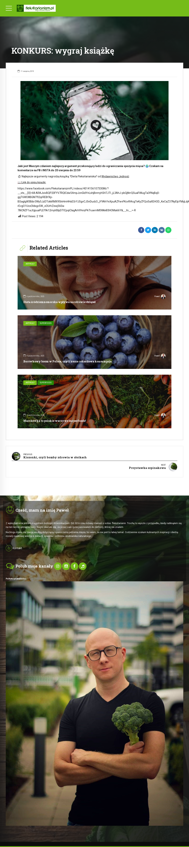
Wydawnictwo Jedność (115, 176)
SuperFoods (45, 323)
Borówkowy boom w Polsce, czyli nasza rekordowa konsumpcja (67, 361)
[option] (94, 120)
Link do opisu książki (32, 182)
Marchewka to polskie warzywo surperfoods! (54, 421)
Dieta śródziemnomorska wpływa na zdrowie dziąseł (59, 302)
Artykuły (30, 264)
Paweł (160, 297)
